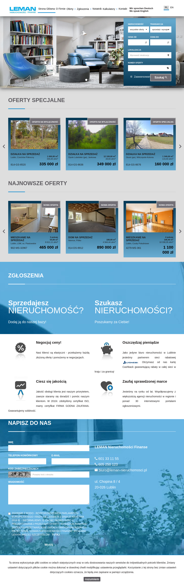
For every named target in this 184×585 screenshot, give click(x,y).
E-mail (56, 455)
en (171, 7)
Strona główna (46, 9)
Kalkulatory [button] (110, 9)
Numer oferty (135, 63)
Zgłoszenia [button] (84, 9)
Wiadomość (16, 481)
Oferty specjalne (36, 100)
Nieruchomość (136, 24)
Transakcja (156, 24)
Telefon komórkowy (23, 455)
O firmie (61, 9)
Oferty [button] (71, 9)
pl (166, 7)
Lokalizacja (134, 50)
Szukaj (161, 77)
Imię (10, 442)
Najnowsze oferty (37, 183)
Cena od (132, 37)
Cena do (154, 37)
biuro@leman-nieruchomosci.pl (123, 470)
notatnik (97, 9)
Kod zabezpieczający (23, 468)
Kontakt (123, 9)
